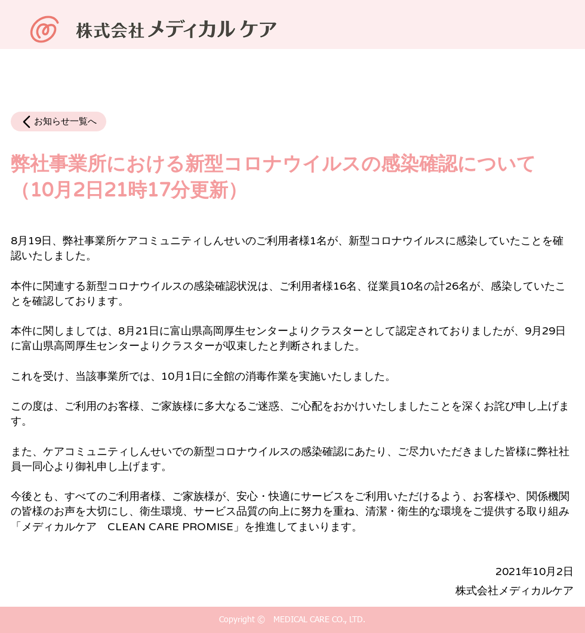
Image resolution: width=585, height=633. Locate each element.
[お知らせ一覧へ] (58, 121)
